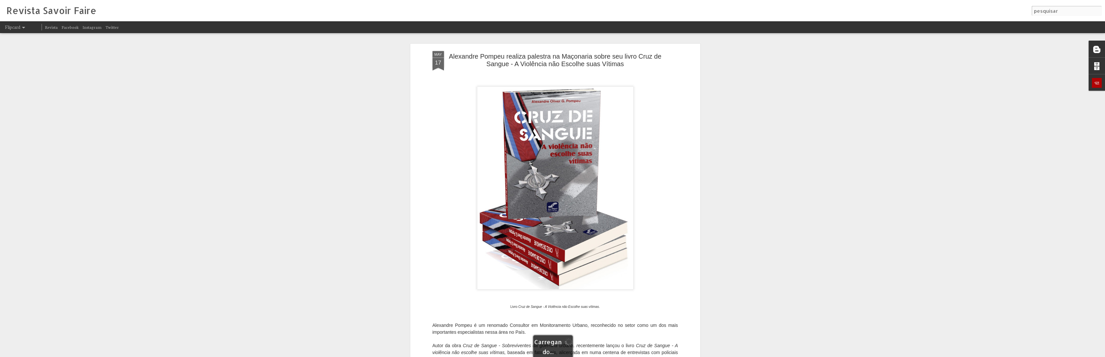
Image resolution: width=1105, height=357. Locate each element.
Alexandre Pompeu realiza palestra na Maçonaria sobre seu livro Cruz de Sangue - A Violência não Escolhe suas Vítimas (555, 60)
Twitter (112, 27)
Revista (51, 27)
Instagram (92, 27)
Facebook (70, 27)
